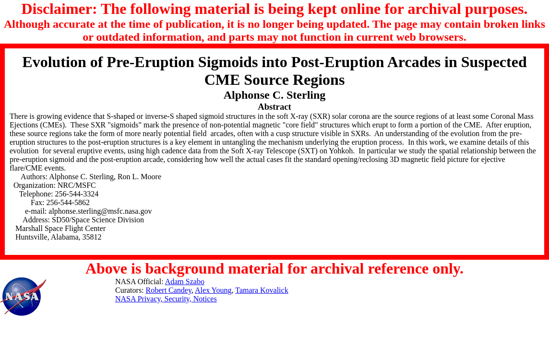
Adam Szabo (184, 281)
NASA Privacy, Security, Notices (166, 299)
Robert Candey (168, 290)
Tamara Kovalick (261, 290)
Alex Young (213, 290)
